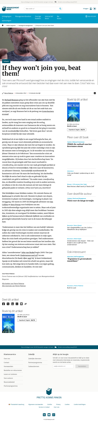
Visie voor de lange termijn (80, 201)
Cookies (67, 404)
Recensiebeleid (9, 382)
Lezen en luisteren (10, 374)
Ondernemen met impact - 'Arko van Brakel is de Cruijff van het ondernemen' (80, 243)
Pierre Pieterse (8, 93)
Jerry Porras (16, 205)
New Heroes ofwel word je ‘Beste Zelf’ (80, 186)
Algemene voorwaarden (35, 404)
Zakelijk (31, 354)
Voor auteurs (8, 378)
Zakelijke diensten (34, 359)
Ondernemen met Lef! (29, 255)
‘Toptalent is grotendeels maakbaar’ (79, 260)
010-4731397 (92, 16)
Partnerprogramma (11, 386)
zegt (29, 258)
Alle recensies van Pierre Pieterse (14, 286)
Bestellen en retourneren (13, 370)
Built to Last (6, 196)
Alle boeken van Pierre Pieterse (13, 283)
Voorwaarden (8, 366)
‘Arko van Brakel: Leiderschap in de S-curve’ (81, 174)
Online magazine (11, 25)
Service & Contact (44, 407)
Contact (6, 362)
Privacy (58, 404)
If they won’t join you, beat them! (44, 25)
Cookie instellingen (80, 404)
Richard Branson (12, 100)
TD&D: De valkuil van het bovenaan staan (79, 145)
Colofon (49, 404)
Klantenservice (10, 354)
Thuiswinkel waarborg (17, 404)
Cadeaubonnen (33, 366)
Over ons (7, 359)
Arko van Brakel (28, 252)
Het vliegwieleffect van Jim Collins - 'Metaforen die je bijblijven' (80, 228)
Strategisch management (25, 25)
